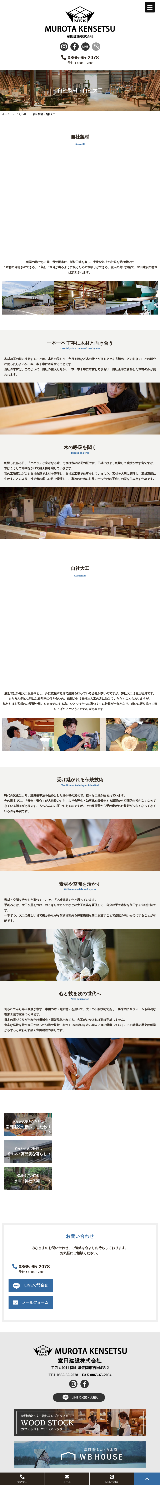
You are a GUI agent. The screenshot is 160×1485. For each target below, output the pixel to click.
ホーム (6, 114)
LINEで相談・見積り (79, 1397)
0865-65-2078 (80, 57)
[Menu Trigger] (150, 7)
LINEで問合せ (36, 1285)
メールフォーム (35, 1302)
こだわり (21, 114)
